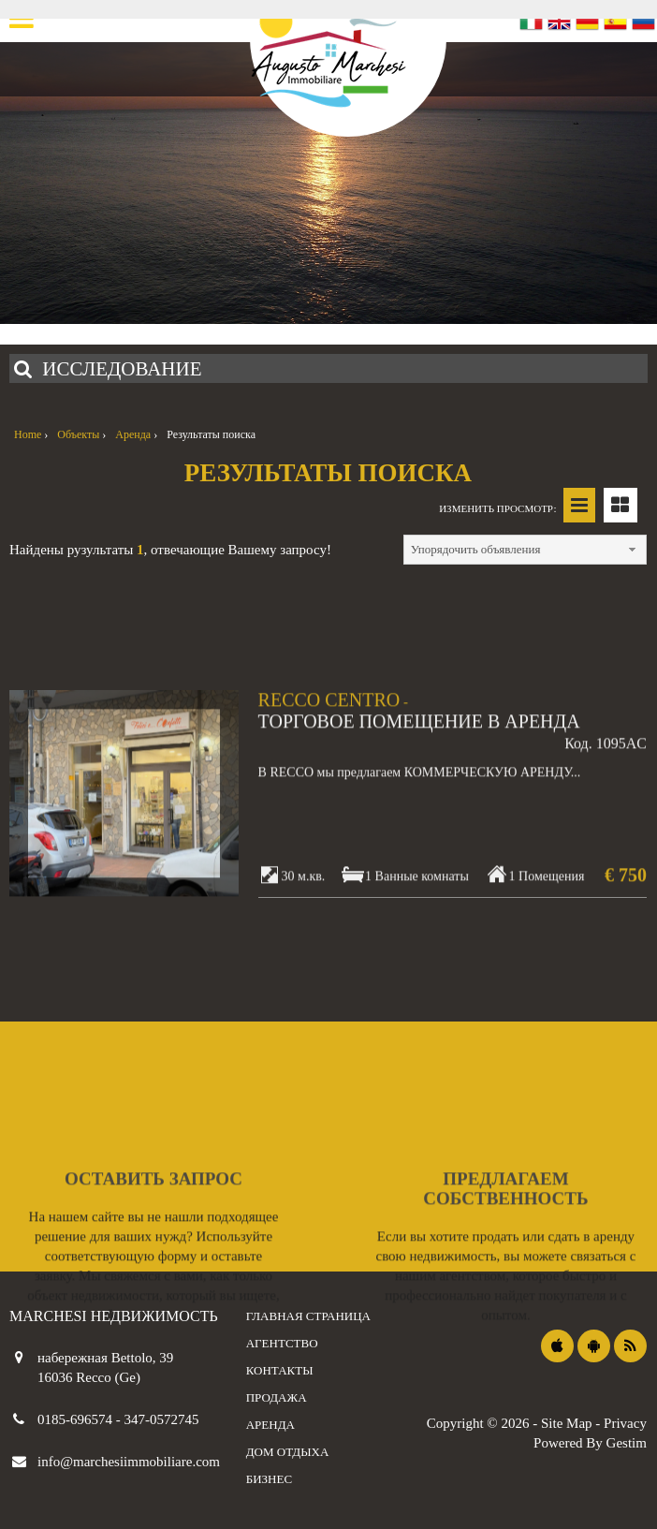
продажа (276, 1397)
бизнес (269, 1479)
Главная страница (308, 1316)
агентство (282, 1343)
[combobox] (525, 550)
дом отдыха (287, 1452)
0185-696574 (76, 1419)
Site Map (566, 1423)
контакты (280, 1370)
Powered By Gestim (590, 1442)
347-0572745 (161, 1419)
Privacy (625, 1423)
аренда (270, 1425)
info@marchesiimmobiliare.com (128, 1461)
